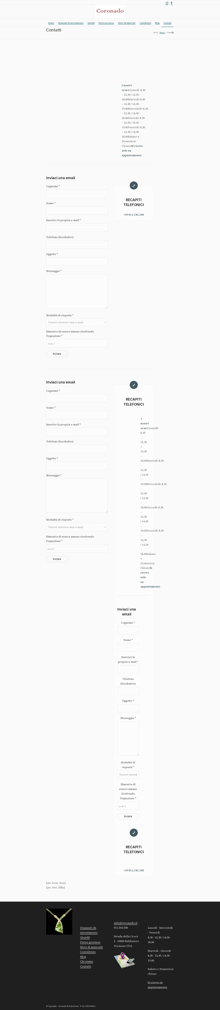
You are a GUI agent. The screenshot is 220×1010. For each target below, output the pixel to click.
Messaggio (54, 271)
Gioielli (85, 937)
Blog (83, 957)
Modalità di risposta (59, 315)
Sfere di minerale (91, 947)
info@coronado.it (125, 923)
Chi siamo (86, 961)
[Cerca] (172, 32)
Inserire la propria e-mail (63, 220)
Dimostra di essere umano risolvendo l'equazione (70, 334)
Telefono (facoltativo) (60, 237)
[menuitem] (51, 23)
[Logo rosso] (110, 11)
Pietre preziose (90, 942)
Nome (50, 203)
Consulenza (88, 952)
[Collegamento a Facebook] (171, 3)
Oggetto (52, 254)
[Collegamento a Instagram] (167, 3)
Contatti (53, 30)
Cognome (53, 186)
